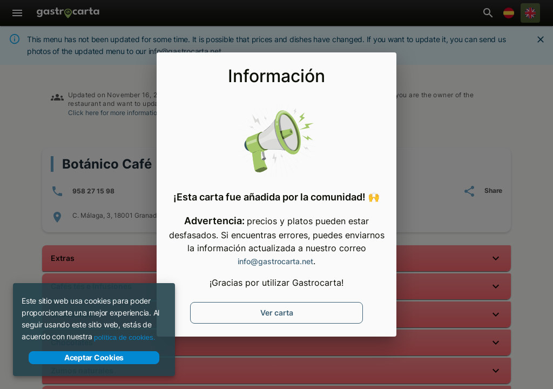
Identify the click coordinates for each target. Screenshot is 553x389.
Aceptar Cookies (93, 358)
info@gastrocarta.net (275, 261)
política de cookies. (124, 337)
